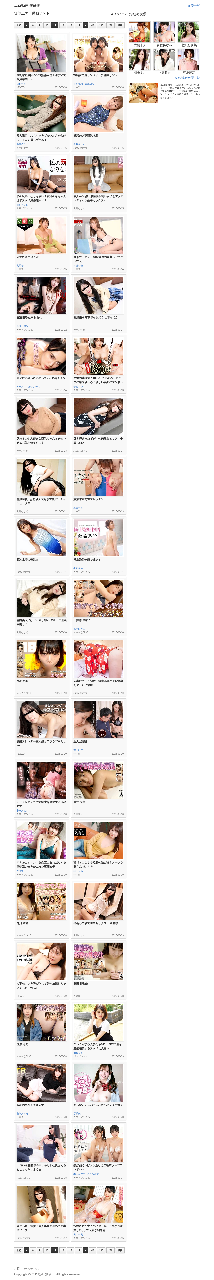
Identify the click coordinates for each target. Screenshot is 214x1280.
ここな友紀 (93, 1174)
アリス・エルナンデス (28, 386)
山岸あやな (22, 1113)
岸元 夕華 (79, 802)
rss (37, 1268)
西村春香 (21, 83)
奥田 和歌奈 (80, 983)
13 (70, 25)
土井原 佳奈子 (82, 620)
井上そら (78, 871)
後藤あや (78, 568)
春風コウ (89, 83)
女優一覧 (193, 5)
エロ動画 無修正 (27, 6)
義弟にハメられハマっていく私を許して (41, 378)
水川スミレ (22, 205)
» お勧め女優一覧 (187, 77)
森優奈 (20, 871)
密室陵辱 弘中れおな (29, 317)
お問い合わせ (23, 1268)
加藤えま (78, 1053)
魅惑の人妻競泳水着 (85, 135)
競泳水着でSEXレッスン (88, 499)
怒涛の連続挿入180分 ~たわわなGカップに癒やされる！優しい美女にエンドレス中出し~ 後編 (98, 382)
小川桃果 (78, 83)
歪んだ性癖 (80, 741)
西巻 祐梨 (22, 680)
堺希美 (77, 1113)
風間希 (20, 265)
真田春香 (78, 507)
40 (92, 25)
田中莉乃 (78, 1234)
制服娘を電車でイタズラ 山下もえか (95, 317)
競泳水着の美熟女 (28, 559)
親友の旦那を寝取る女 (30, 1104)
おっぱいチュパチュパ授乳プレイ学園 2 (98, 1104)
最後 (120, 25)
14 (78, 25)
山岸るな (21, 144)
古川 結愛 (22, 923)
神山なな (78, 750)
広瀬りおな (22, 326)
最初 (18, 25)
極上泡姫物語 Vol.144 (86, 559)
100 (101, 25)
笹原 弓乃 (22, 1044)
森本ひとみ (79, 629)
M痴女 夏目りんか (28, 257)
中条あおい (22, 810)
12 (63, 25)
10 (47, 25)
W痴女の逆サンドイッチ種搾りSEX (95, 75)
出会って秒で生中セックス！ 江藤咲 (95, 923)
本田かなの (79, 1174)
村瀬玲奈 (78, 265)
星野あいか (79, 144)
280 (110, 25)
